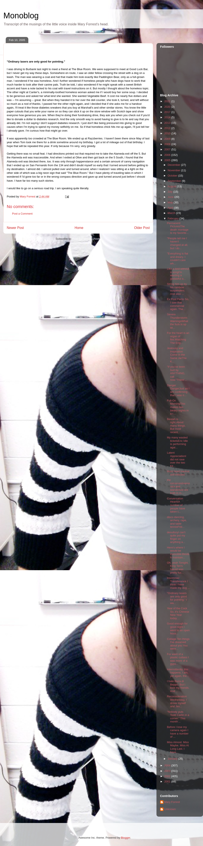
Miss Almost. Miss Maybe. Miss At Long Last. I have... (178, 747)
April (171, 207)
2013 (167, 122)
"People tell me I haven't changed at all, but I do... (177, 243)
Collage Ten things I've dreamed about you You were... (178, 643)
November (174, 170)
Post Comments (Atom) (86, 238)
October (173, 175)
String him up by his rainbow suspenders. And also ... (177, 288)
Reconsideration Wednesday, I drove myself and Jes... (177, 701)
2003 (167, 771)
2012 (167, 128)
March (172, 213)
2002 (167, 776)
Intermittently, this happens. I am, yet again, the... (178, 672)
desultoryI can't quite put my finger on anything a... (176, 537)
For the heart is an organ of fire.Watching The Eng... (178, 337)
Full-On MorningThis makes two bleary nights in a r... (177, 407)
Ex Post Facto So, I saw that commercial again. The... (178, 304)
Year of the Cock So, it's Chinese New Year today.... (178, 613)
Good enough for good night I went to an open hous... (178, 628)
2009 (167, 138)
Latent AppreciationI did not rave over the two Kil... (176, 459)
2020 (167, 106)
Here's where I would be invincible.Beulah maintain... (178, 552)
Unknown (170, 809)
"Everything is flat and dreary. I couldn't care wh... (177, 258)
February (174, 218)
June (171, 197)
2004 (167, 765)
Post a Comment (22, 213)
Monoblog (21, 15)
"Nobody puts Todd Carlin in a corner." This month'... (178, 716)
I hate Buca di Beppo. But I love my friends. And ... (178, 686)
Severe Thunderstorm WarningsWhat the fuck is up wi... (177, 321)
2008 (167, 144)
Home (79, 228)
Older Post (142, 228)
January (173, 758)
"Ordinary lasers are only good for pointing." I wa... (177, 598)
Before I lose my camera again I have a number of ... (177, 732)
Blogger (125, 837)
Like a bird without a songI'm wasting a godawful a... (178, 273)
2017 (167, 112)
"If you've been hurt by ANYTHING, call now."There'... (177, 373)
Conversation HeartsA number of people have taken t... (176, 505)
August (172, 186)
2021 (167, 101)
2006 (167, 154)
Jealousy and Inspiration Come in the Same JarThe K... (177, 355)
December (174, 164)
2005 (167, 160)
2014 (167, 117)
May (171, 202)
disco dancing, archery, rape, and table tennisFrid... (177, 522)
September (175, 180)
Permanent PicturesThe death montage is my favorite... (177, 228)
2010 (167, 133)
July (170, 191)
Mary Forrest (172, 802)
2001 (167, 781)
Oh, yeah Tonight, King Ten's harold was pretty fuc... (177, 567)
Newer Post (15, 228)
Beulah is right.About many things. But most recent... (176, 426)
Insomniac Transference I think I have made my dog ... (178, 582)
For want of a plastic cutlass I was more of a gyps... (178, 659)
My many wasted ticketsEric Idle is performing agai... (177, 442)
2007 (167, 149)
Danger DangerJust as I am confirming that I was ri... (178, 390)
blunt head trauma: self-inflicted (178, 473)
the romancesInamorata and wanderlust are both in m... (178, 486)
